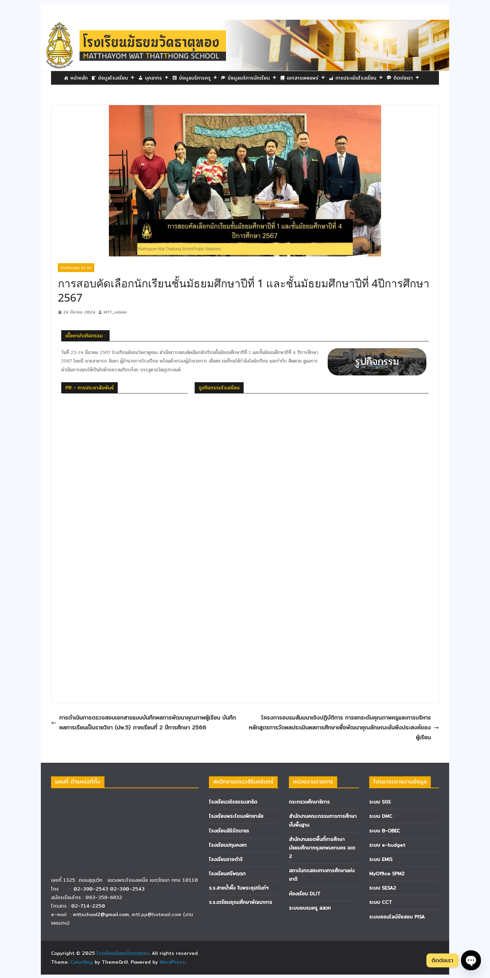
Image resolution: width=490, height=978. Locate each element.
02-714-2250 (88, 906)
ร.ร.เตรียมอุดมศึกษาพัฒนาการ (240, 902)
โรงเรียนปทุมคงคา (228, 845)
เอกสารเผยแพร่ (306, 78)
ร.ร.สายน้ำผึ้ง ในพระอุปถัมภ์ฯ (238, 888)
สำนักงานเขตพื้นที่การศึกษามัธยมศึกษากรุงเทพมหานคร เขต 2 (322, 848)
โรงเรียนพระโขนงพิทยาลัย (236, 816)
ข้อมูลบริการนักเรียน (252, 78)
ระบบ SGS (380, 802)
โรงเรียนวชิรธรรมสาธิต (233, 802)
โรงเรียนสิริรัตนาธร (229, 830)
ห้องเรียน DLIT (305, 893)
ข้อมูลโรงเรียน (116, 78)
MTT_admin (115, 312)
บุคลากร (157, 78)
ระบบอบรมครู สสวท (310, 908)
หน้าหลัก (79, 78)
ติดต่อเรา (406, 78)
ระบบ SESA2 (382, 888)
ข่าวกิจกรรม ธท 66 (76, 267)
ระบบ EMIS (380, 859)
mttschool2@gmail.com (101, 914)
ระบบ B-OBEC (384, 830)
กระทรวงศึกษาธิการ (309, 802)
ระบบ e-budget (387, 845)
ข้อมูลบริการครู (198, 78)
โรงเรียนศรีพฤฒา (227, 873)
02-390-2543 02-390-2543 (110, 889)
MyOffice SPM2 (387, 873)
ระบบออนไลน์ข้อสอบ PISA (397, 917)
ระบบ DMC (380, 816)
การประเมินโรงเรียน (359, 78)
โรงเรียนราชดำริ (226, 859)
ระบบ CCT (380, 902)
